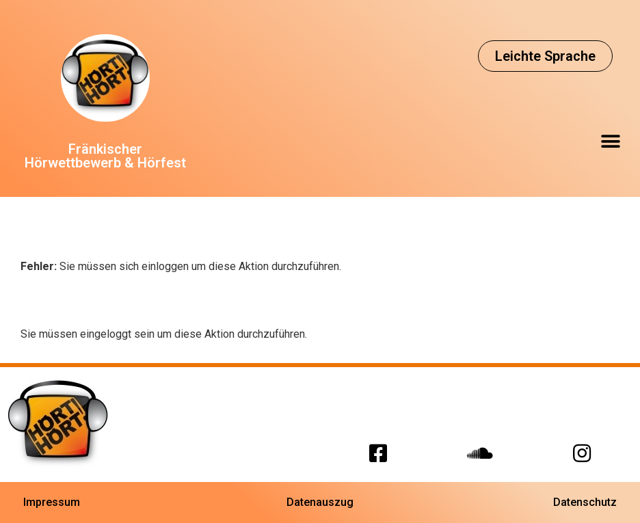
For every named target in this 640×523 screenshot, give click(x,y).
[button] (545, 56)
